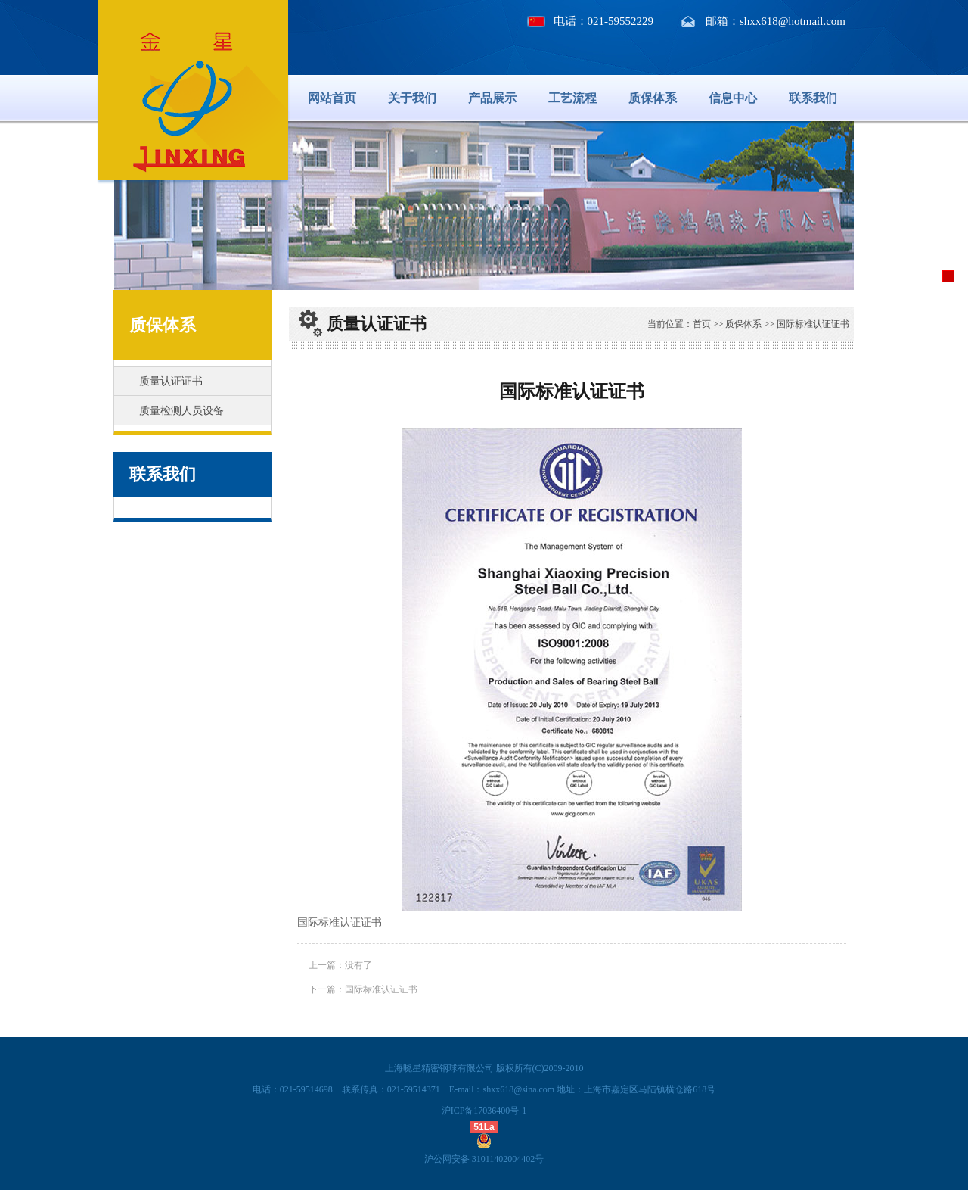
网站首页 (332, 98)
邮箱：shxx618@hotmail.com (775, 21)
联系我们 (813, 98)
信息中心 (733, 98)
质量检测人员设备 (181, 410)
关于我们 (412, 98)
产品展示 (492, 98)
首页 (702, 324)
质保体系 (652, 98)
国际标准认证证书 (381, 989)
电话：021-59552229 (604, 21)
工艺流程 (572, 98)
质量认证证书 (171, 381)
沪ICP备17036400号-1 (484, 1110)
